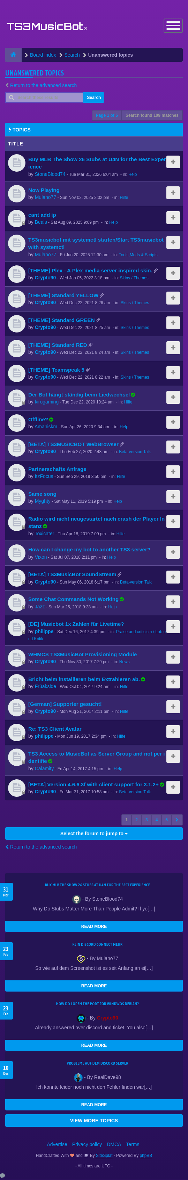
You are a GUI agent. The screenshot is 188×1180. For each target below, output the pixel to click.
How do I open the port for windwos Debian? (97, 1004)
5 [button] (166, 820)
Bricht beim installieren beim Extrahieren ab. (84, 679)
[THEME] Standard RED (57, 345)
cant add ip (42, 215)
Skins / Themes (134, 278)
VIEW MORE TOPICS (94, 1121)
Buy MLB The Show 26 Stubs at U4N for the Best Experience (97, 885)
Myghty (43, 502)
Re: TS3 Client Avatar (55, 729)
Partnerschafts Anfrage (57, 469)
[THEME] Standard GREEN (61, 320)
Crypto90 (45, 278)
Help (132, 174)
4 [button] (157, 820)
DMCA (114, 1144)
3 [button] (146, 820)
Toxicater (44, 534)
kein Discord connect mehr (97, 944)
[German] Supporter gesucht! (65, 704)
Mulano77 (46, 198)
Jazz (40, 607)
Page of (107, 115)
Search (94, 97)
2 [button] (136, 820)
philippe (44, 632)
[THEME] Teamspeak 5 (56, 370)
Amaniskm (46, 427)
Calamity (44, 769)
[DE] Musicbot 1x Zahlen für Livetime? (76, 625)
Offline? (38, 420)
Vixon (41, 557)
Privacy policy (87, 1144)
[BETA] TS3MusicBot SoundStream (72, 575)
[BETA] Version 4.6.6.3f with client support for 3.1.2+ (93, 785)
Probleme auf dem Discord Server (97, 1063)
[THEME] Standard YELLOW (63, 296)
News (124, 662)
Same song (42, 494)
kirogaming (47, 402)
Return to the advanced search (43, 85)
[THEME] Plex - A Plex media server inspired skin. (90, 271)
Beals (41, 223)
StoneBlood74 (50, 174)
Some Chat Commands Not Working (73, 600)
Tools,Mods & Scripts (138, 255)
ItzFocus (44, 477)
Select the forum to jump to (94, 834)
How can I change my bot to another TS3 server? (89, 550)
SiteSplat (104, 1155)
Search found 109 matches (152, 115)
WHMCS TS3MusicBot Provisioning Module (82, 655)
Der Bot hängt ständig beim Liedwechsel (79, 395)
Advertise (57, 1144)
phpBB (146, 1155)
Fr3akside (45, 687)
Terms (132, 1144)
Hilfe (124, 198)
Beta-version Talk (135, 452)
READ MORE (94, 926)
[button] (177, 820)
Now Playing (44, 190)
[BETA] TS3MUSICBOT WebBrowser (73, 445)
